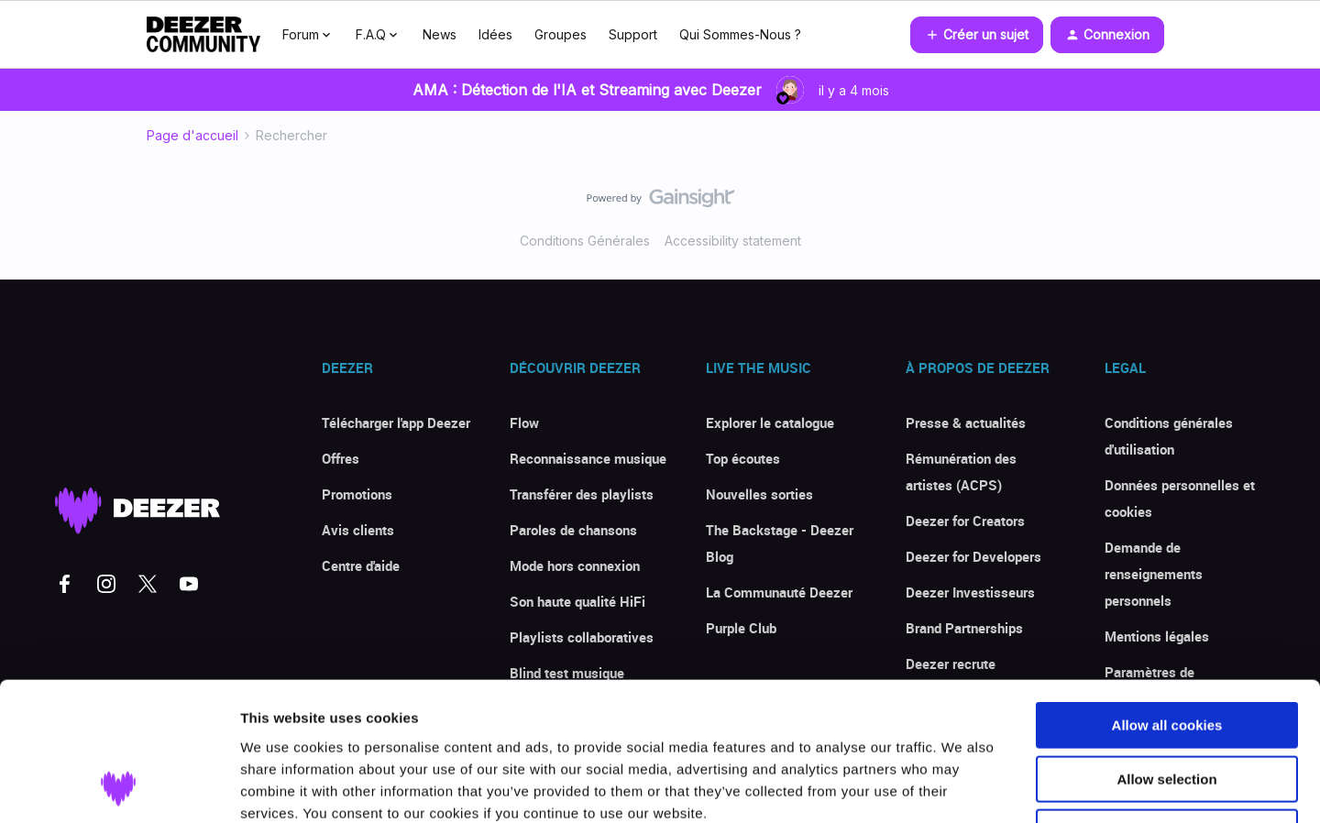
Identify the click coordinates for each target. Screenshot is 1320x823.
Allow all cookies (1167, 599)
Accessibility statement (733, 240)
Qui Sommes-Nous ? (740, 34)
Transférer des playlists (582, 494)
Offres (340, 458)
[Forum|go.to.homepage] (203, 34)
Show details (962, 787)
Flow (524, 422)
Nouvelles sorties (759, 494)
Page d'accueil (192, 135)
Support (633, 34)
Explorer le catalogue (770, 422)
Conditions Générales (585, 240)
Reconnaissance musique (588, 458)
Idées (495, 34)
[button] (976, 34)
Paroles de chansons (573, 530)
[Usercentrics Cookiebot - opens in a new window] (118, 787)
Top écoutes (743, 458)
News (439, 34)
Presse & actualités (966, 422)
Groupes (560, 34)
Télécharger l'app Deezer (396, 422)
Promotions (357, 494)
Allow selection (1166, 653)
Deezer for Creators (965, 520)
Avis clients (358, 530)
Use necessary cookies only (1167, 706)
